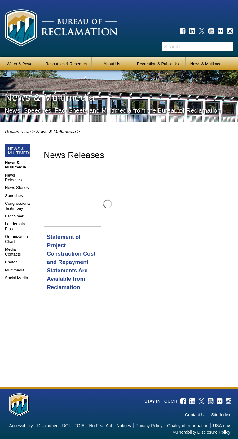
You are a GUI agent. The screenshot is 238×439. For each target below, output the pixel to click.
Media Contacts (13, 252)
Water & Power (20, 63)
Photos (11, 262)
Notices (124, 425)
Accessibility (21, 425)
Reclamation (18, 131)
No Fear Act (100, 425)
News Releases (13, 177)
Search (228, 46)
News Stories (17, 187)
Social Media (16, 277)
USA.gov (221, 425)
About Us (112, 63)
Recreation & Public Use (159, 63)
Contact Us (195, 414)
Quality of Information (187, 425)
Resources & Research (66, 63)
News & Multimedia (207, 63)
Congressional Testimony (18, 206)
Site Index (220, 414)
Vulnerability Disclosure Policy (201, 432)
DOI (66, 425)
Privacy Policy (148, 425)
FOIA (79, 425)
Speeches (14, 195)
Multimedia (14, 270)
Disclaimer (47, 425)
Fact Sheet (14, 216)
